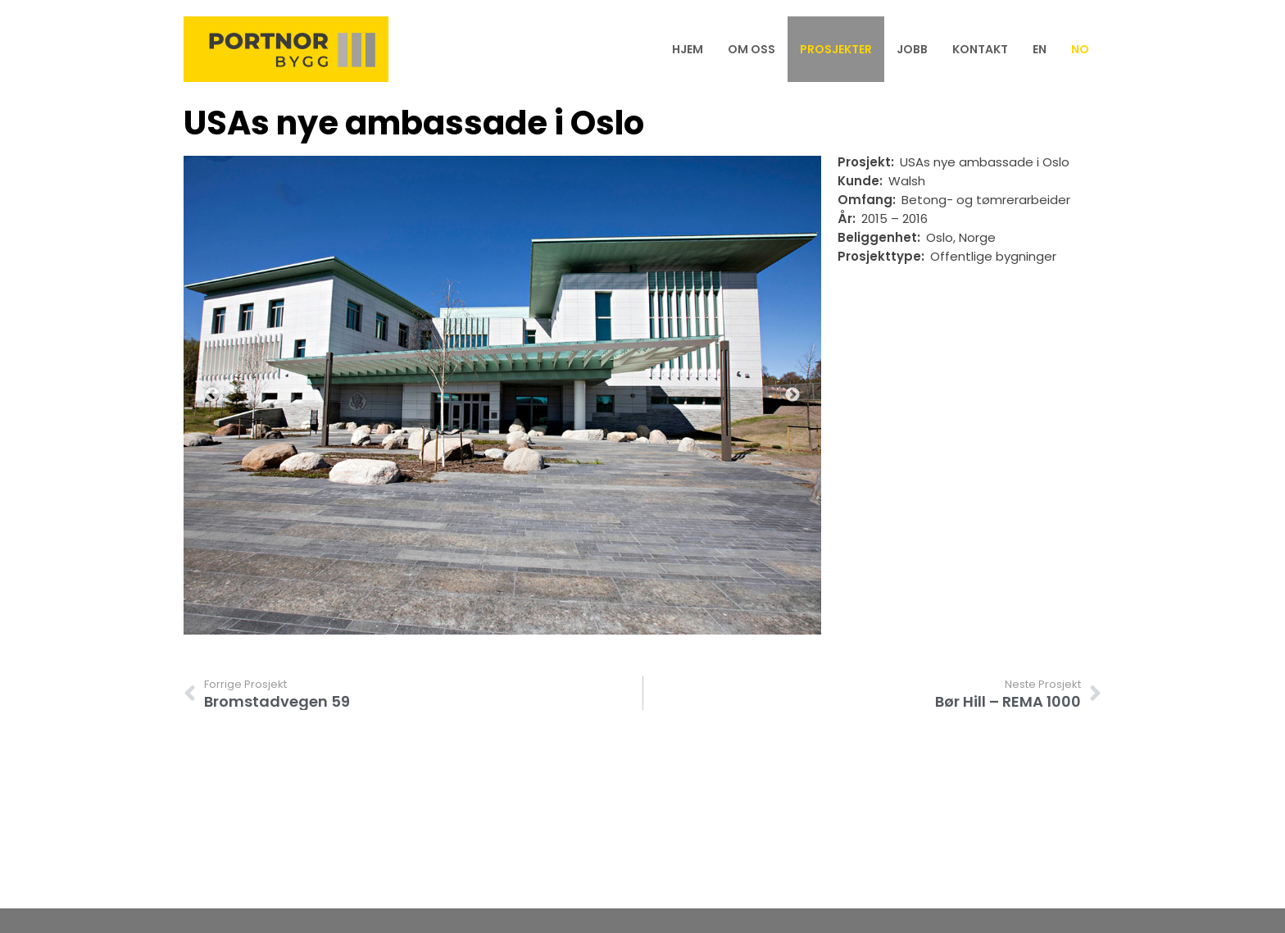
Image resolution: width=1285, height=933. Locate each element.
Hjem (687, 49)
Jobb (912, 49)
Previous (212, 395)
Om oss (751, 49)
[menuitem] (1039, 49)
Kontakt (980, 49)
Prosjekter (836, 49)
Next (792, 395)
